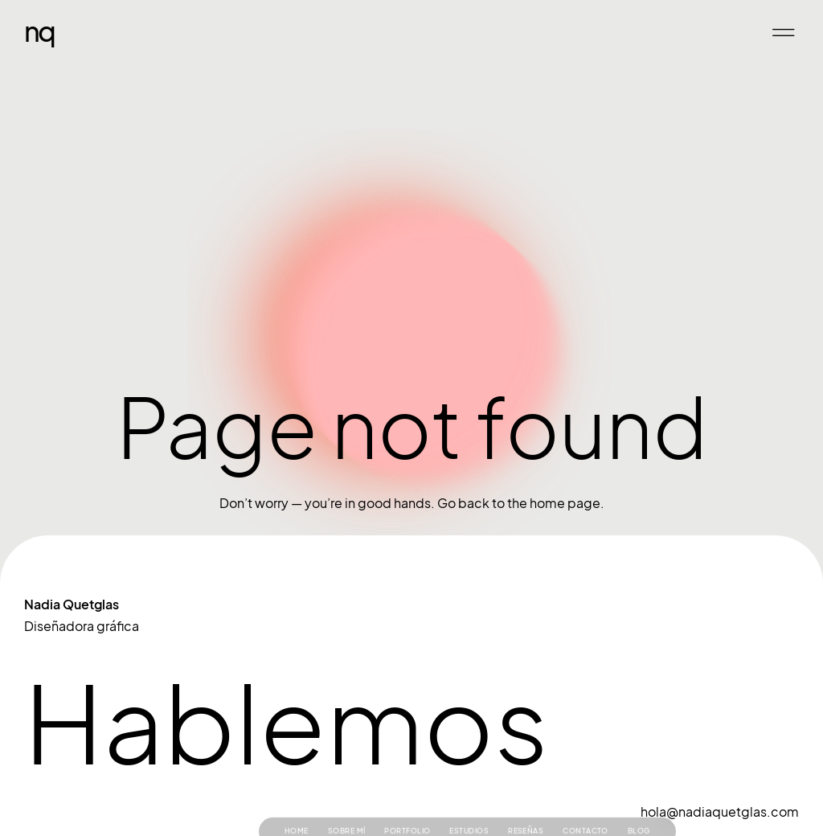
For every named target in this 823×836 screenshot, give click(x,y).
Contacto (585, 806)
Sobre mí (347, 806)
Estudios (469, 806)
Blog (639, 806)
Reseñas (525, 806)
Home (297, 806)
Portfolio (407, 806)
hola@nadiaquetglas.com (720, 812)
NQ (39, 30)
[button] (783, 32)
